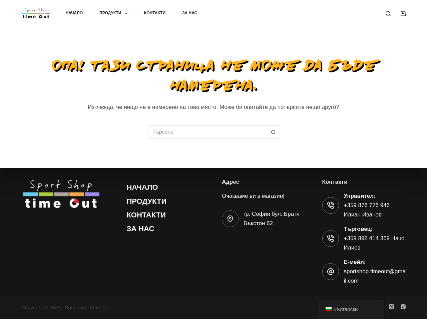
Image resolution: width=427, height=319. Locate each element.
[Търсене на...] (207, 132)
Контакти (154, 13)
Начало (74, 13)
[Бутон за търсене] (273, 132)
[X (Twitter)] (391, 306)
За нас (189, 13)
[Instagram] (403, 306)
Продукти (114, 13)
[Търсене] (388, 13)
